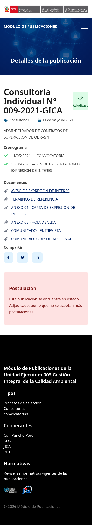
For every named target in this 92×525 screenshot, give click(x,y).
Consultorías (14, 408)
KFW (7, 440)
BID (7, 452)
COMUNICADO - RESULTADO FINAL (41, 238)
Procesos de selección (22, 403)
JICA (7, 446)
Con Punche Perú (19, 435)
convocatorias (16, 414)
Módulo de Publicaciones (30, 26)
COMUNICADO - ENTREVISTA (36, 230)
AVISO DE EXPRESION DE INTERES (40, 190)
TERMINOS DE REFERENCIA (34, 199)
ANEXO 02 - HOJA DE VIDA (33, 222)
